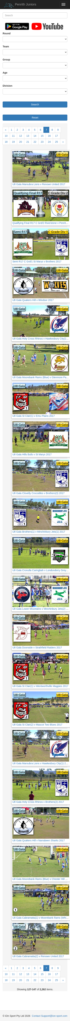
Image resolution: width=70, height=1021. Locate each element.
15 (42, 135)
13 (27, 135)
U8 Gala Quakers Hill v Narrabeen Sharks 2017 (38, 840)
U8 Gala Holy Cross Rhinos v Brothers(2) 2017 (38, 801)
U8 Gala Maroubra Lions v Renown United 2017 (38, 184)
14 (34, 135)
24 (49, 141)
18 (6, 141)
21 (27, 141)
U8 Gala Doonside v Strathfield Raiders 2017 (37, 647)
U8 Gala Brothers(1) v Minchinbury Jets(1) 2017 (38, 531)
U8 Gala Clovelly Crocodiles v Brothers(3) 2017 (38, 493)
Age (5, 72)
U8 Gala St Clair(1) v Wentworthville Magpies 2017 (40, 686)
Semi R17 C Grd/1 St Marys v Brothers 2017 (36, 261)
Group (6, 59)
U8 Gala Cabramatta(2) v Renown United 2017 (38, 956)
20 (20, 141)
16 (49, 135)
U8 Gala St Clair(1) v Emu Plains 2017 (33, 415)
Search (35, 104)
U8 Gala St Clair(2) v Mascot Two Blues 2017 (37, 724)
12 (20, 135)
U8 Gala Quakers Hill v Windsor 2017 (33, 300)
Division (7, 85)
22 (34, 141)
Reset (35, 117)
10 (6, 135)
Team (6, 46)
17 (56, 135)
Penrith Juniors (19, 5)
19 (13, 141)
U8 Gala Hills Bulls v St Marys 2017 (32, 454)
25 (56, 141)
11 (13, 135)
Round (6, 33)
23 (42, 141)
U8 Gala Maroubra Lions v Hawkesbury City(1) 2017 (41, 763)
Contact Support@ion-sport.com (49, 1015)
